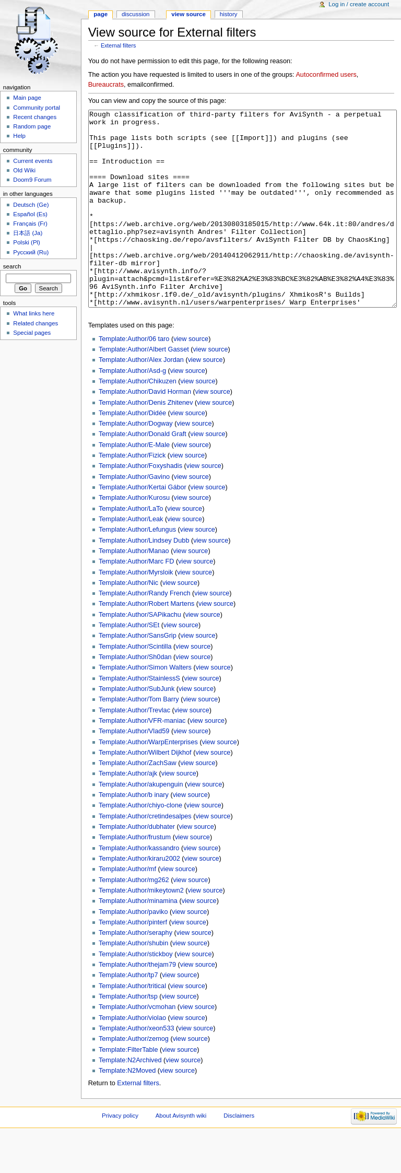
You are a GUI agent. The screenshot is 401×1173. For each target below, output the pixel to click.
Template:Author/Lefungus (137, 568)
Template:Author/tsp (128, 1035)
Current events (32, 161)
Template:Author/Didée (132, 452)
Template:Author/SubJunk (136, 728)
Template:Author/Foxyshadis (140, 505)
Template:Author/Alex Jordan (141, 399)
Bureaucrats (106, 84)
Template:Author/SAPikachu (140, 654)
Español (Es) (30, 214)
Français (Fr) (30, 223)
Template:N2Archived (130, 1099)
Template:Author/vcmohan (137, 1046)
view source (190, 378)
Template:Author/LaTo (131, 548)
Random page (32, 126)
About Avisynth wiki (181, 1155)
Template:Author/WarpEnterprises (148, 781)
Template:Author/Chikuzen (137, 420)
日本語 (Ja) (27, 233)
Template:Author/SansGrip (137, 674)
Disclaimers (238, 1155)
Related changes (35, 323)
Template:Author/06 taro (134, 378)
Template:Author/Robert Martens (146, 643)
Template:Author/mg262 (134, 919)
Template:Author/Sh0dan (135, 696)
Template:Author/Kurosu (134, 537)
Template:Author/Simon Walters (145, 706)
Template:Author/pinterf (133, 961)
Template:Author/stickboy (136, 993)
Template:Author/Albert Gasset (144, 388)
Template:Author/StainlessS (139, 717)
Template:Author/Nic (128, 622)
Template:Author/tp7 (128, 1014)
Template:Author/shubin (133, 982)
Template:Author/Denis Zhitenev (146, 441)
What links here (33, 313)
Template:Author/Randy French (145, 632)
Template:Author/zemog (134, 1078)
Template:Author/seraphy (135, 972)
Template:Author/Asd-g (132, 410)
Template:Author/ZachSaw (137, 802)
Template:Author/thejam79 (137, 1003)
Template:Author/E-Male (134, 484)
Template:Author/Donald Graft (142, 473)
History (229, 14)
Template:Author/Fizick (132, 494)
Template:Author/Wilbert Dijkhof (145, 791)
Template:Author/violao (132, 1057)
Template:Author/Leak (131, 558)
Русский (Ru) (31, 252)
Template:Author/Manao (134, 590)
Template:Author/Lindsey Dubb (144, 579)
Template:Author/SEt (129, 664)
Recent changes (34, 117)
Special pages (32, 333)
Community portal (36, 107)
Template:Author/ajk (128, 812)
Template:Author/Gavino (134, 516)
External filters (118, 45)
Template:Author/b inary (134, 834)
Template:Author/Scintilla (135, 685)
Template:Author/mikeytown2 (141, 929)
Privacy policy (120, 1155)
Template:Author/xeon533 (136, 1067)
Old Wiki (24, 170)
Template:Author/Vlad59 (134, 770)
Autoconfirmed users (326, 74)
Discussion (135, 14)
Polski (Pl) (26, 242)
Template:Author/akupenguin (141, 823)
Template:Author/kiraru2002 (139, 897)
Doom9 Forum (32, 180)
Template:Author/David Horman (145, 431)
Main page (27, 98)
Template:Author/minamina (138, 940)
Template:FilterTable (128, 1089)
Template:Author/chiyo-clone (140, 844)
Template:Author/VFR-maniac (142, 760)
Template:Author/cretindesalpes (145, 855)
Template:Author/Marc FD (136, 600)
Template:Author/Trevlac (134, 749)
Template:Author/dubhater (137, 866)
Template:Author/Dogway (136, 462)
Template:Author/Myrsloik (136, 611)
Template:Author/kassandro (139, 887)
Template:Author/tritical (132, 1025)
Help (19, 136)
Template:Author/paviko (133, 951)
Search (12, 266)
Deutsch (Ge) (31, 205)
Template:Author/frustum (135, 876)
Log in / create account (358, 4)
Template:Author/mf (127, 908)
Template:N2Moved (127, 1109)
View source (188, 14)
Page (100, 14)
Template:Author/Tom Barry (139, 738)
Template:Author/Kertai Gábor (142, 526)
